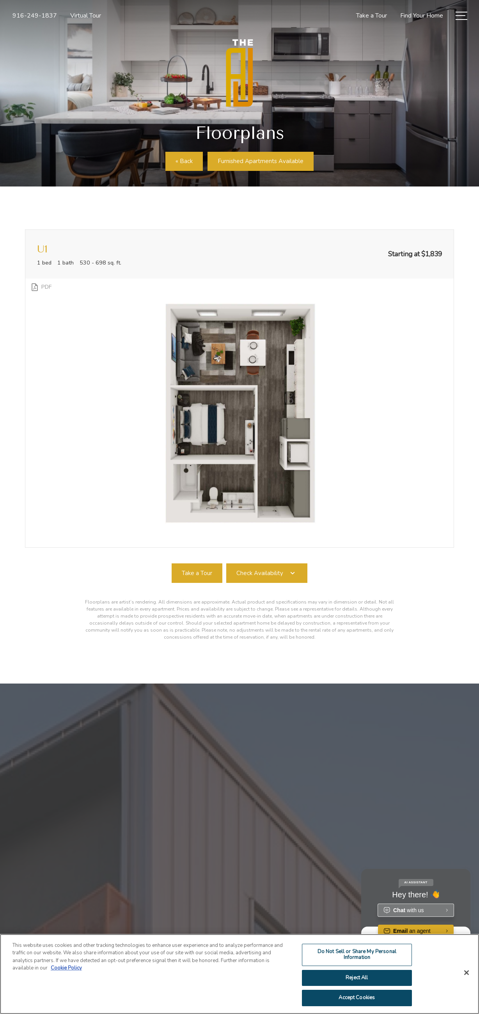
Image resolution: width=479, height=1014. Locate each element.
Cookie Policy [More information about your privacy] (66, 967)
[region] (239, 974)
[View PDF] (40, 287)
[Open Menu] (461, 16)
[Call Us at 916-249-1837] (35, 15)
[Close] (466, 972)
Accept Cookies (357, 997)
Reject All (357, 977)
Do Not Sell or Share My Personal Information (357, 954)
